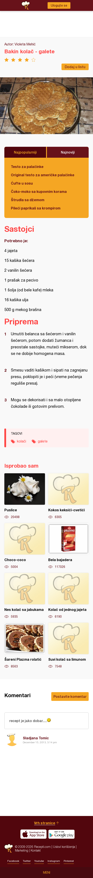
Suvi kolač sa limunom (68, 646)
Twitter (27, 860)
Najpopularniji (25, 152)
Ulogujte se (59, 5)
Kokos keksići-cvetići (68, 496)
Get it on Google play (61, 834)
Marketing (21, 850)
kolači (21, 441)
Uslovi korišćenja (64, 847)
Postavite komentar (69, 696)
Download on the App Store (33, 834)
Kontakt (36, 850)
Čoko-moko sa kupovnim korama (39, 191)
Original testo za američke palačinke (42, 175)
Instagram (54, 860)
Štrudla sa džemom (27, 200)
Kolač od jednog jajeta (68, 596)
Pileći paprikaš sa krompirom (35, 208)
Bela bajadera (68, 546)
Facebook (13, 860)
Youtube (39, 860)
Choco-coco (24, 546)
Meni (46, 872)
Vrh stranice (44, 823)
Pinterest (69, 860)
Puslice (24, 496)
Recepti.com (8, 848)
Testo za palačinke (27, 166)
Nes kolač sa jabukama (24, 596)
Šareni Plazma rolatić (24, 646)
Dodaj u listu (75, 67)
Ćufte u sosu (22, 183)
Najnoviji (68, 152)
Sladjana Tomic (36, 738)
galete (43, 441)
